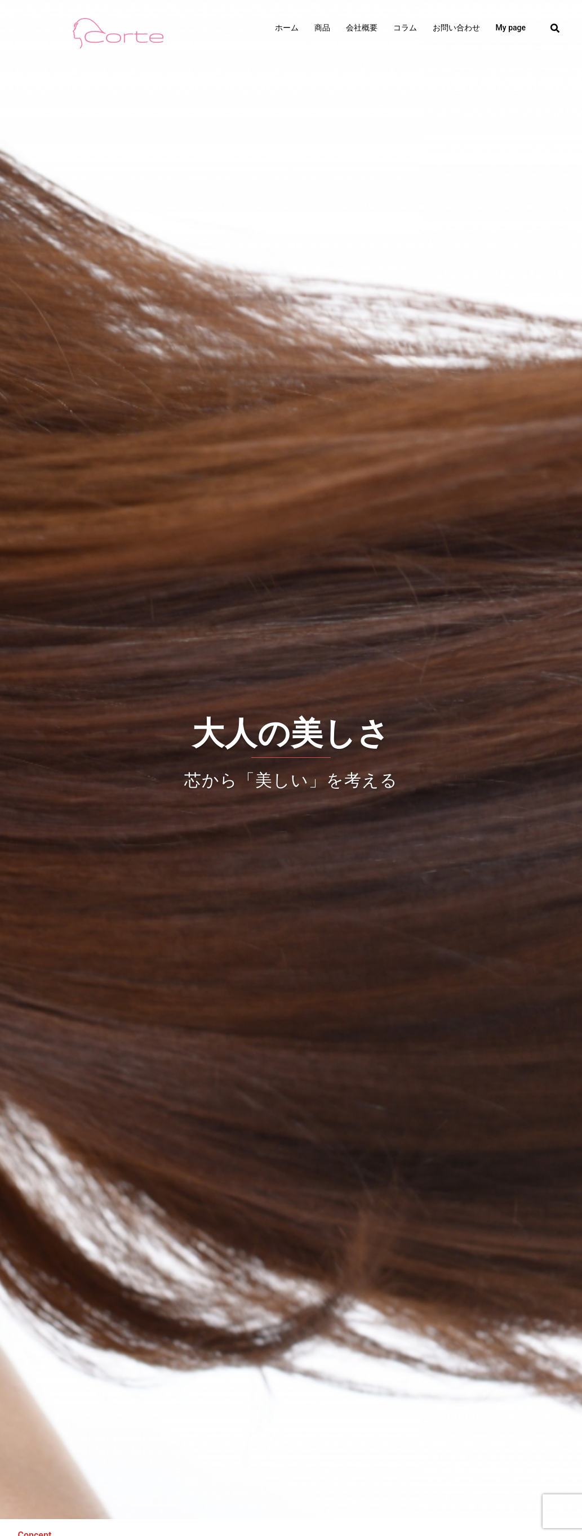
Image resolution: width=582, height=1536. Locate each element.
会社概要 (361, 27)
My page (511, 27)
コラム (405, 27)
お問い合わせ (456, 27)
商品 (322, 27)
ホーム (287, 27)
